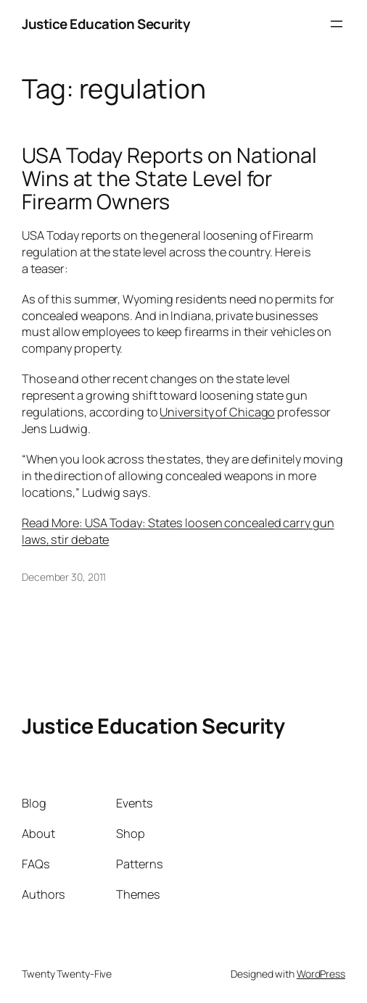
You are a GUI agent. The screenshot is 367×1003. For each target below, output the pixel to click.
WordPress (321, 974)
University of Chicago (217, 412)
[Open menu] (336, 24)
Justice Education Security (105, 23)
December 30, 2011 (64, 577)
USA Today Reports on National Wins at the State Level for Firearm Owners (169, 178)
